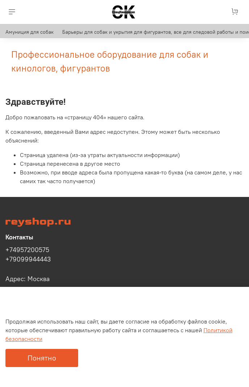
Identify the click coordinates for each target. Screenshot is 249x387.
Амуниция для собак (29, 32)
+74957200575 (27, 250)
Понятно (42, 357)
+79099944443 (28, 259)
